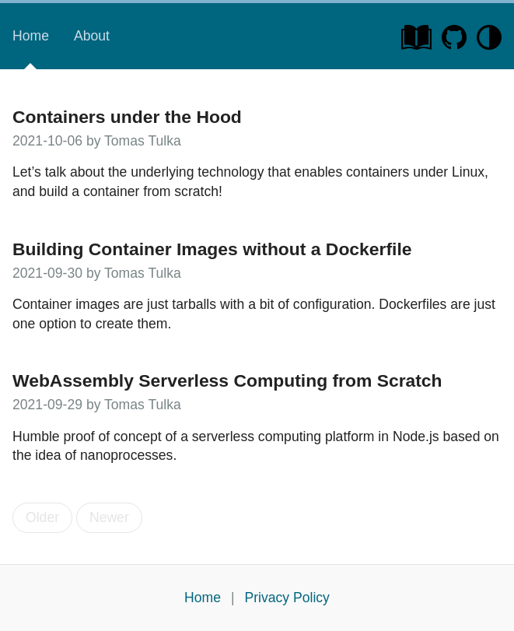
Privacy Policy (287, 597)
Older (42, 517)
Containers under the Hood (127, 117)
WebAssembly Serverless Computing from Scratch (227, 380)
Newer (109, 517)
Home (30, 36)
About (92, 36)
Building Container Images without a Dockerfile (211, 249)
